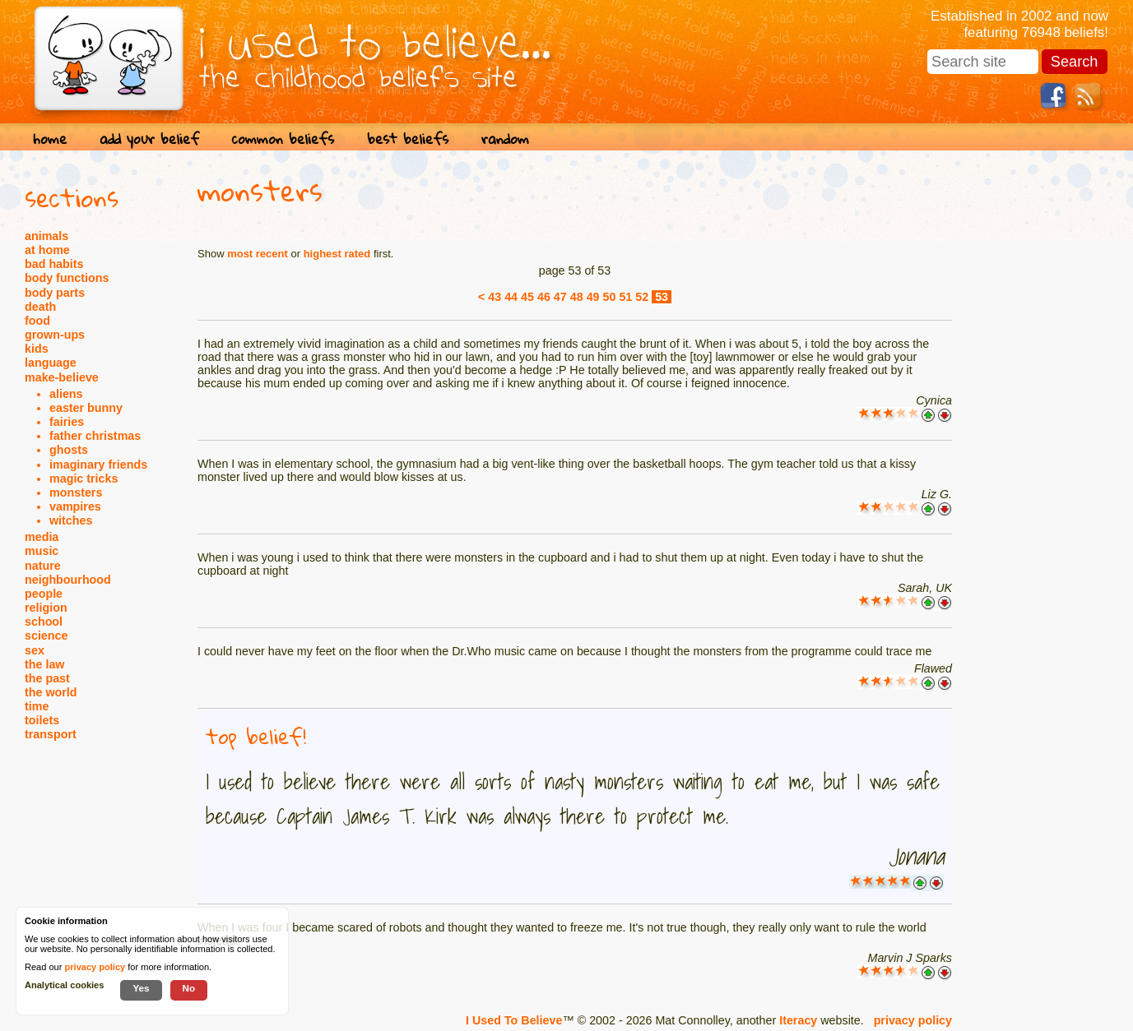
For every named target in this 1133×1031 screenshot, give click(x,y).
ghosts (68, 449)
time (37, 706)
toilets (42, 720)
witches (70, 520)
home (50, 138)
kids (37, 348)
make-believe (62, 377)
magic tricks (83, 478)
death (40, 306)
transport (51, 734)
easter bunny (86, 407)
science (46, 635)
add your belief (149, 138)
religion (46, 607)
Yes (140, 987)
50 (609, 296)
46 (543, 296)
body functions (67, 277)
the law (44, 664)
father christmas (95, 435)
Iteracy (798, 1020)
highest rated (337, 253)
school (44, 621)
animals (46, 236)
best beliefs (407, 138)
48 (576, 296)
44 (511, 296)
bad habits (54, 263)
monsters (75, 492)
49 (593, 296)
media (41, 536)
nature (43, 565)
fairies (66, 421)
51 (625, 296)
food (37, 320)
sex (34, 650)
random (505, 138)
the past (47, 678)
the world (51, 692)
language (51, 362)
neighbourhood (68, 579)
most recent (257, 253)
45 (527, 296)
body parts (55, 292)
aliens (66, 393)
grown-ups (55, 334)
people (44, 593)
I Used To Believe (514, 1020)
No (189, 987)
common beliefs (283, 138)
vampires (75, 506)
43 (494, 296)
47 (560, 296)
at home (47, 250)
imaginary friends (98, 464)
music (41, 550)
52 (641, 296)
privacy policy (913, 1020)
